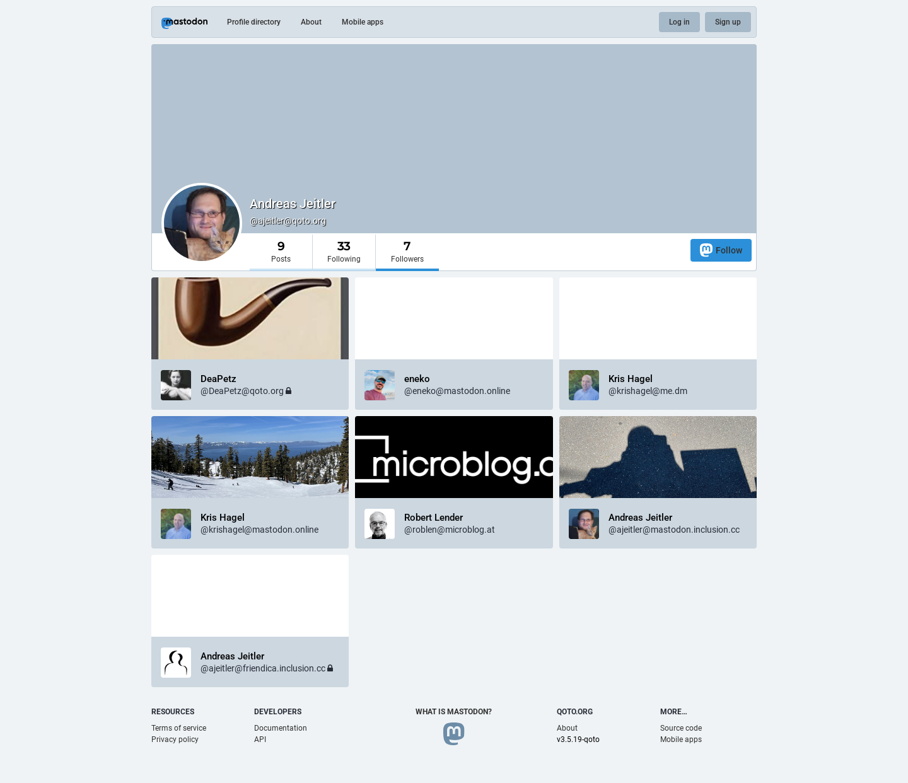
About (311, 22)
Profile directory (254, 22)
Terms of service (178, 728)
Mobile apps (362, 22)
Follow (721, 250)
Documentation (280, 728)
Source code (681, 728)
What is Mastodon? (454, 711)
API (260, 739)
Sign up (728, 22)
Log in (679, 22)
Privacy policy (175, 739)
